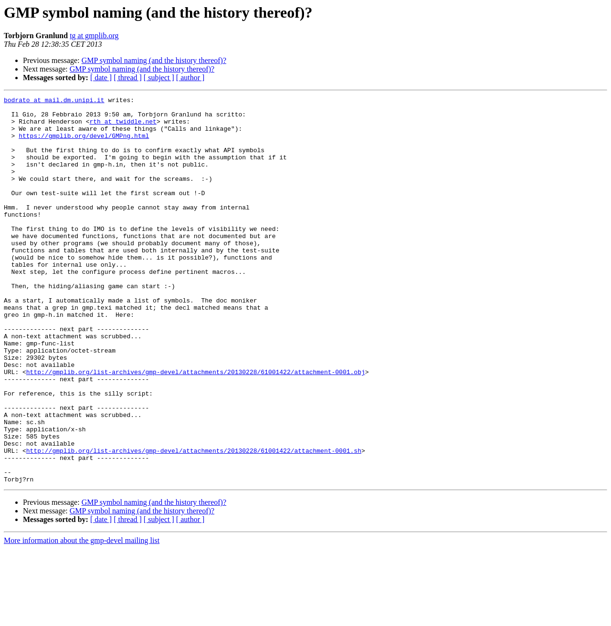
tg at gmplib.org (94, 35)
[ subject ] (159, 77)
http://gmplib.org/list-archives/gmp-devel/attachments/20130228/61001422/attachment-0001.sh (193, 522)
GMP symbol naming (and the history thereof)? (154, 60)
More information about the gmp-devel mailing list (81, 618)
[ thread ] (128, 77)
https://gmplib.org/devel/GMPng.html (84, 144)
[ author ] (190, 77)
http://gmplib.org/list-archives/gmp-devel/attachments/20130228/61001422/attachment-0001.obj (195, 427)
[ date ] (101, 77)
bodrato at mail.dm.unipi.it (54, 101)
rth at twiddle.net (122, 127)
